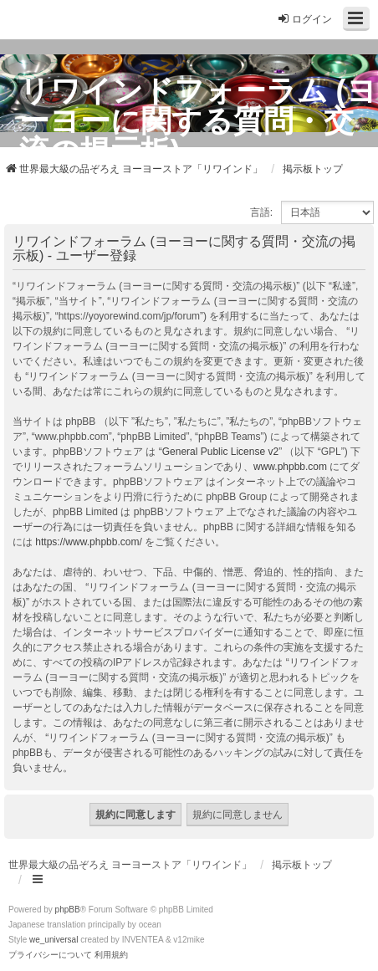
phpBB (67, 909)
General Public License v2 (220, 451)
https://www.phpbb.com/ (88, 542)
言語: (261, 212)
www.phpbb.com (290, 467)
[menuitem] (50, 955)
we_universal (53, 939)
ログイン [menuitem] (304, 19)
